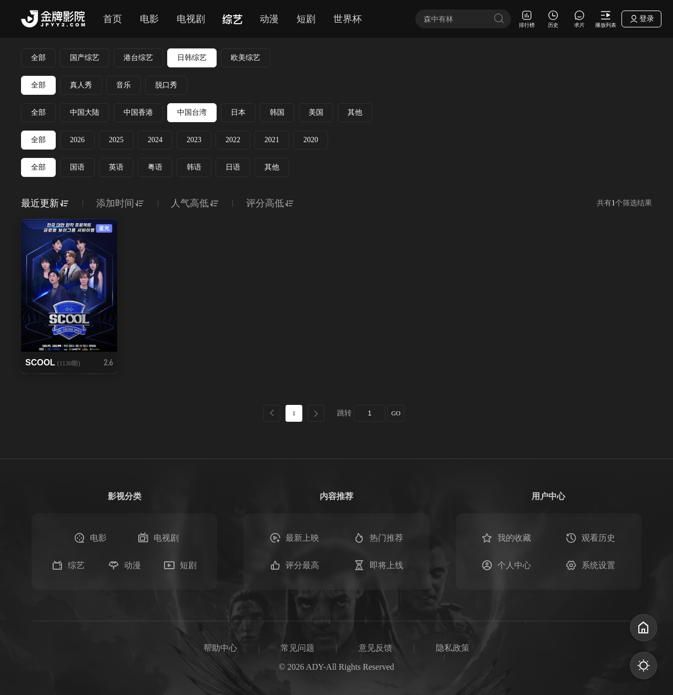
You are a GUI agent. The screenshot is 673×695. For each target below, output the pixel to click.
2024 (155, 140)
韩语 (194, 167)
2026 (77, 140)
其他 (355, 112)
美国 (316, 112)
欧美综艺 (245, 58)
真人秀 (81, 85)
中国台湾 (192, 112)
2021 (271, 140)
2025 (116, 140)
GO (395, 413)
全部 (38, 58)
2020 (310, 140)
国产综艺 (84, 58)
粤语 (155, 167)
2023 (194, 140)
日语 (233, 167)
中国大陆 (84, 112)
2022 (233, 140)
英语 (116, 167)
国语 (77, 167)
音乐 (123, 85)
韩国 (277, 112)
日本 (238, 112)
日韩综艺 (192, 58)
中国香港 (138, 112)
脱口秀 (166, 85)
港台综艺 (138, 58)
